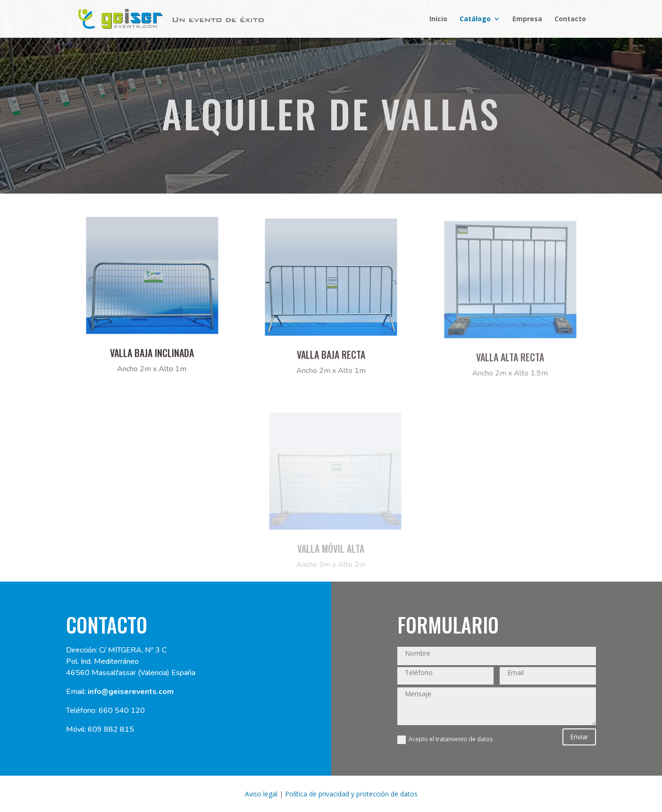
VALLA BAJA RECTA (331, 360)
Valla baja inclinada (152, 357)
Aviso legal (261, 793)
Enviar (579, 736)
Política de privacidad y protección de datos (351, 793)
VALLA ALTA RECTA (510, 363)
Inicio (438, 19)
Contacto (570, 19)
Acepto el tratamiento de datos (445, 740)
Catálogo (475, 19)
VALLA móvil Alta (330, 554)
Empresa (527, 19)
